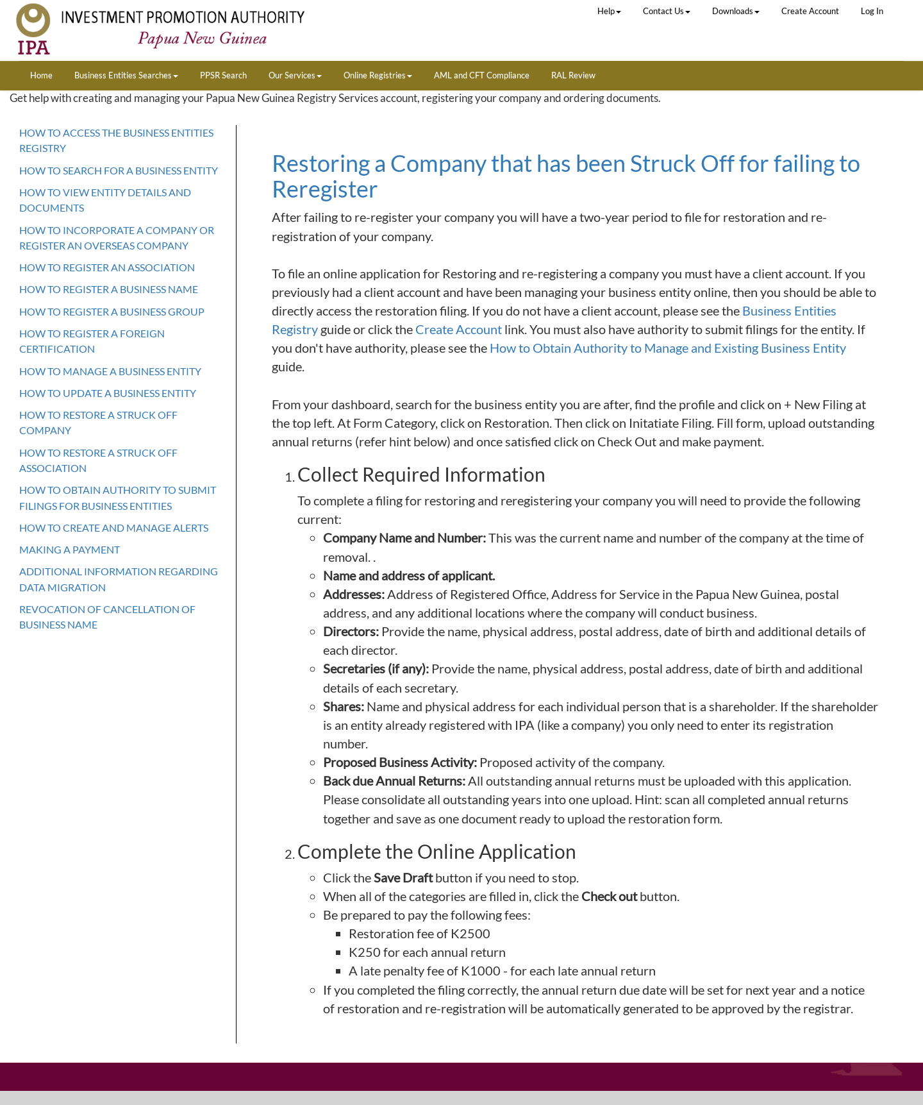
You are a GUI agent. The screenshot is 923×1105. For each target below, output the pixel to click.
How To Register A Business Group (111, 311)
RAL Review (573, 75)
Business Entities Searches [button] (126, 75)
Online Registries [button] (378, 75)
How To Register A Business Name (108, 289)
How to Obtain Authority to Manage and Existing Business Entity (668, 347)
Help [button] (609, 11)
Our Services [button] (295, 75)
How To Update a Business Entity (107, 393)
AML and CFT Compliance (481, 75)
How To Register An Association (107, 267)
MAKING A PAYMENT (69, 549)
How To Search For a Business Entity (118, 170)
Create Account (810, 11)
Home (41, 75)
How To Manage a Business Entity (110, 371)
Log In (872, 11)
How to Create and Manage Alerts (113, 527)
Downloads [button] (736, 11)
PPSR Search (223, 75)
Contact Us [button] (666, 11)
